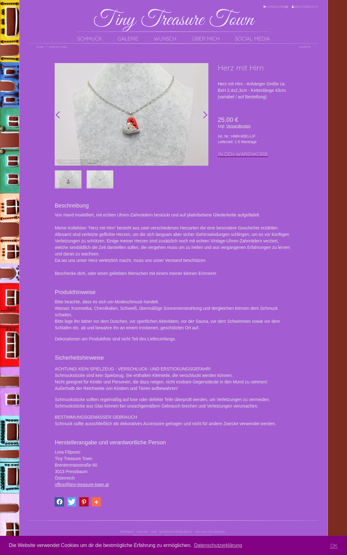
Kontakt (142, 531)
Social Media (252, 38)
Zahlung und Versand (210, 531)
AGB (153, 531)
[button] (59, 501)
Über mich (205, 38)
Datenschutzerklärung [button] (218, 545)
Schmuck (89, 38)
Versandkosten (238, 126)
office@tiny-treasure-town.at (82, 484)
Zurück (305, 47)
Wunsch (165, 38)
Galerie (128, 38)
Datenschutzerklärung (176, 531)
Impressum (127, 531)
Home (40, 47)
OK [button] (333, 545)
